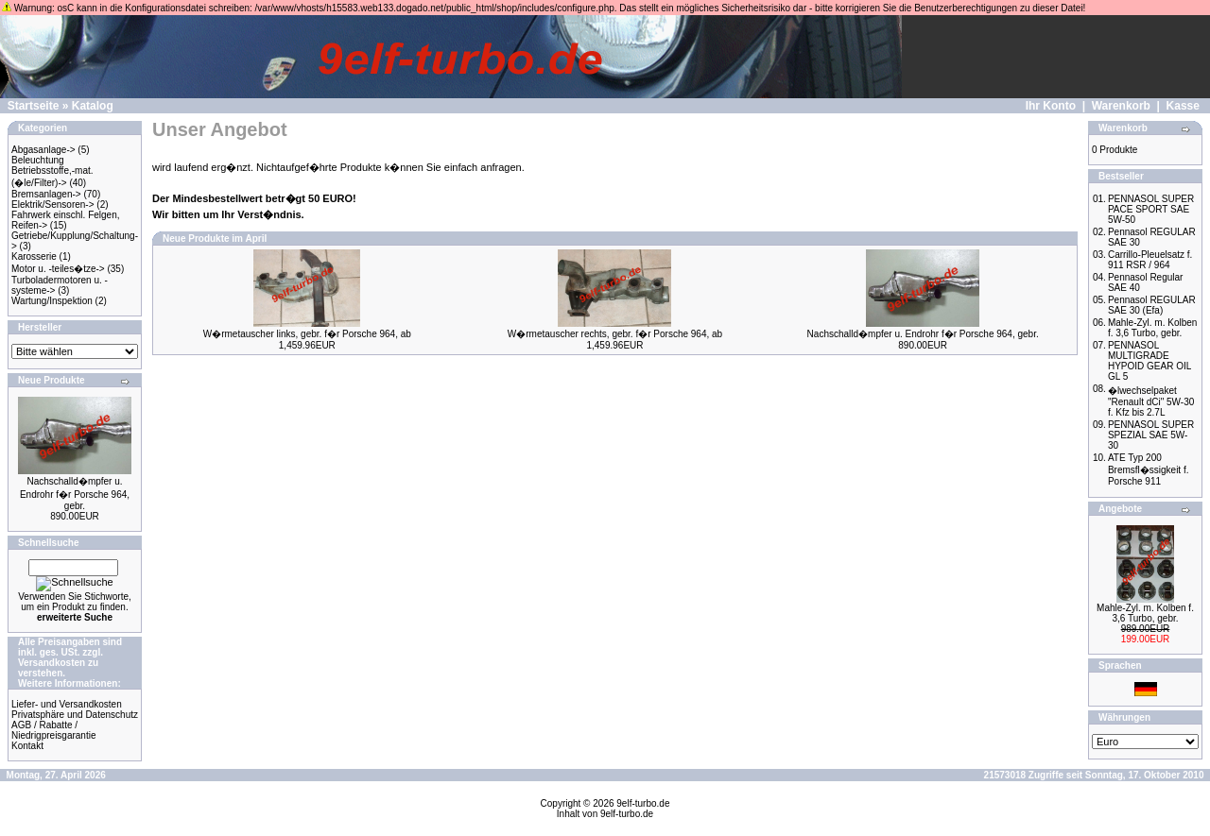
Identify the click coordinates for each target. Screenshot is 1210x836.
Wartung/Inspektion (52, 301)
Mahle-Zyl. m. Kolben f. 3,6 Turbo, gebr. (1152, 327)
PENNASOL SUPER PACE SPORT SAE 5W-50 (1151, 209)
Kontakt (27, 746)
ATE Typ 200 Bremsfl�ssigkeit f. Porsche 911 (1148, 469)
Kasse (1183, 105)
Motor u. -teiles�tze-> (58, 269)
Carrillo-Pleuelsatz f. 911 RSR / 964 (1150, 259)
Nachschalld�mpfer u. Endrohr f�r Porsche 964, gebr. (75, 493)
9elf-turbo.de (642, 803)
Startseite (34, 105)
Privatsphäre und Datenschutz (74, 714)
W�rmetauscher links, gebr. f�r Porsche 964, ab (307, 334)
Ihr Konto (1051, 105)
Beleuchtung (37, 160)
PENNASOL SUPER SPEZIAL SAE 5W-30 (1151, 435)
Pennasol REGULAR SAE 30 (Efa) (1152, 305)
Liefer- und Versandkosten (66, 704)
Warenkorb (1121, 105)
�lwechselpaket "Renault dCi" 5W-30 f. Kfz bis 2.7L (1151, 401)
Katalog (92, 105)
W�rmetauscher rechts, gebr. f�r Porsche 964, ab (615, 334)
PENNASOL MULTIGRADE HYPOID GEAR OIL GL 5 (1149, 361)
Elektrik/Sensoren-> (53, 204)
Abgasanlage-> (43, 150)
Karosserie (34, 256)
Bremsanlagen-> (46, 194)
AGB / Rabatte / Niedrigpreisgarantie (53, 730)
